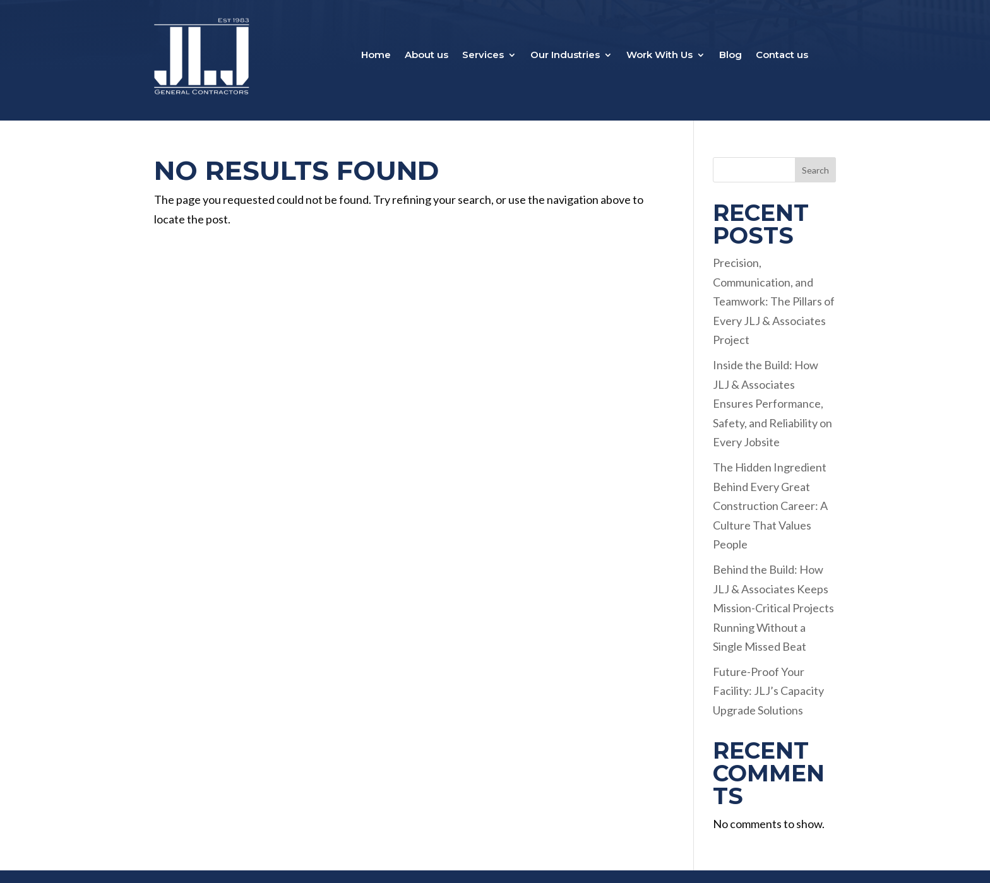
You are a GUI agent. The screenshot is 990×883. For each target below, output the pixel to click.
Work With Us (659, 55)
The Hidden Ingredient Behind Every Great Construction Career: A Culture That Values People (770, 505)
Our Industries (565, 55)
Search (815, 170)
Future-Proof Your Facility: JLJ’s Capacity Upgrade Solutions (768, 691)
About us (426, 55)
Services (483, 55)
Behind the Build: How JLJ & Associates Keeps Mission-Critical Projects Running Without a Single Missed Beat (773, 607)
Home (376, 55)
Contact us (782, 55)
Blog (730, 55)
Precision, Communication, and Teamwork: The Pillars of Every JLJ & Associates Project (774, 301)
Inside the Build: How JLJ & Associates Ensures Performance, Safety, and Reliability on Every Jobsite (772, 403)
